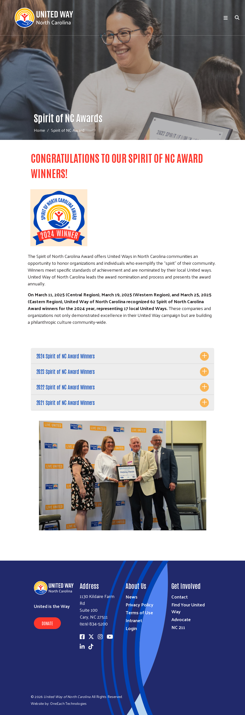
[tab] (122, 356)
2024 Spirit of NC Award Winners (65, 356)
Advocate (181, 619)
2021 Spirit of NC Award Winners (65, 402)
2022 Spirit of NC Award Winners (65, 387)
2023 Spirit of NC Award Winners (65, 371)
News (132, 597)
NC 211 (178, 627)
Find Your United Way (188, 608)
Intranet (134, 620)
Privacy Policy (139, 604)
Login (131, 628)
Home (39, 130)
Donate (47, 623)
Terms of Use (139, 612)
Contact (179, 597)
